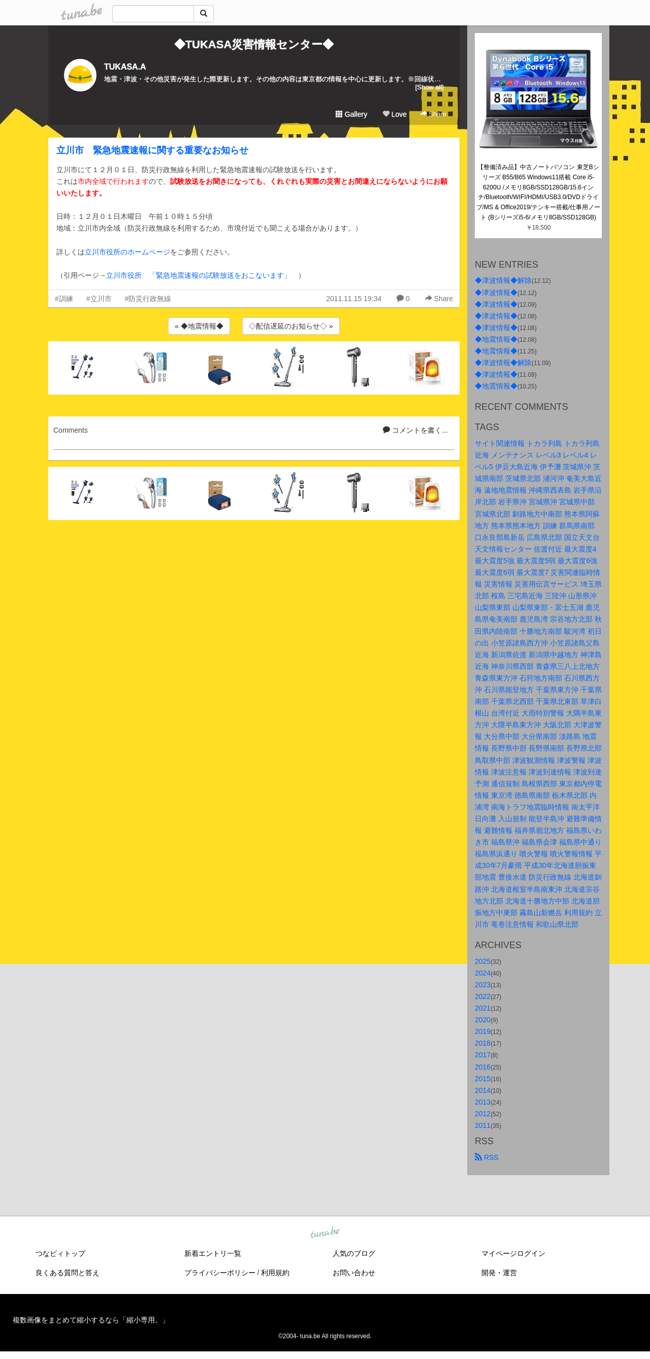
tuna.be (324, 1233)
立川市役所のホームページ (127, 252)
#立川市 (99, 299)
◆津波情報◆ (496, 292)
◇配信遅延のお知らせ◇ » (291, 326)
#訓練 (64, 299)
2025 (483, 961)
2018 (483, 1043)
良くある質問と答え (68, 1273)
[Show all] (429, 87)
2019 (483, 1031)
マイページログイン (513, 1253)
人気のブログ (354, 1253)
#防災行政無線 (148, 299)
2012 (483, 1114)
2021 (483, 1008)
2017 (483, 1055)
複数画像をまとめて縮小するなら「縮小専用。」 (91, 1320)
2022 (483, 996)
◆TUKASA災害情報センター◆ (254, 44)
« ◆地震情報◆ (199, 326)
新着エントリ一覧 (212, 1253)
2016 (483, 1067)
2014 (483, 1090)
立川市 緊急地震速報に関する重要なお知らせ (152, 150)
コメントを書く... (415, 430)
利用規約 (275, 1273)
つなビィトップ (60, 1253)
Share (433, 114)
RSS (487, 1157)
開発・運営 (499, 1273)
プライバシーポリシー (219, 1273)
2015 (483, 1079)
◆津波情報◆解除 (503, 280)
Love (394, 114)
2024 (483, 973)
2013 (483, 1102)
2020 (483, 1020)
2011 (483, 1125)
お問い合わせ (354, 1273)
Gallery (351, 114)
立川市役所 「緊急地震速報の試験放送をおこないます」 (198, 275)
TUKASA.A (125, 66)
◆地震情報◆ (496, 339)
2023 (483, 985)
